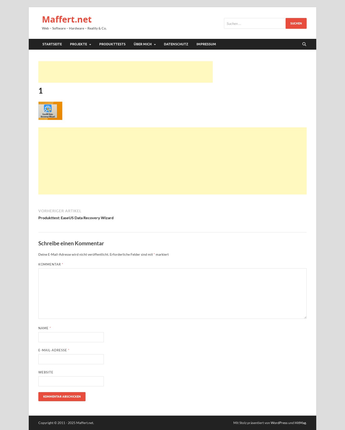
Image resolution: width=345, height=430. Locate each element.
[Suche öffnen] (304, 44)
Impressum (206, 44)
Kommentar (50, 264)
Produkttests (112, 44)
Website (45, 372)
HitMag (300, 423)
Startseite (52, 44)
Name (44, 328)
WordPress (279, 423)
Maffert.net (67, 19)
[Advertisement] (125, 72)
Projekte (78, 44)
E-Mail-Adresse (53, 350)
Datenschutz (176, 44)
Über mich (143, 44)
